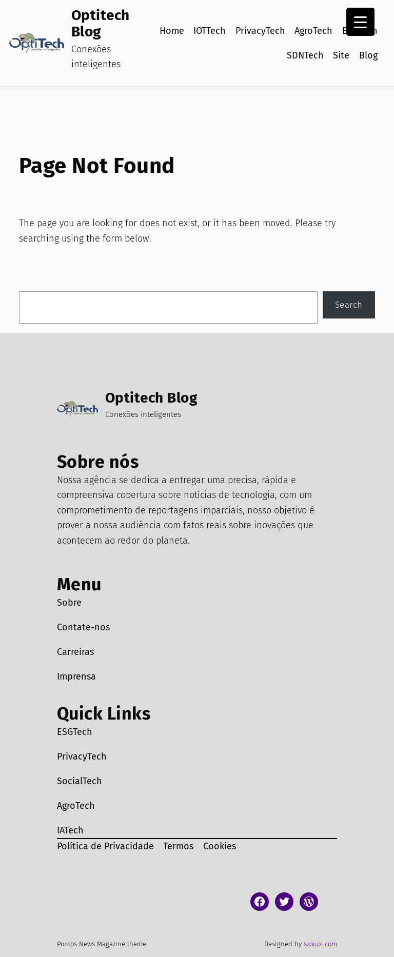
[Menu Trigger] (360, 22)
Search (349, 305)
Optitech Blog (100, 23)
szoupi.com (320, 944)
